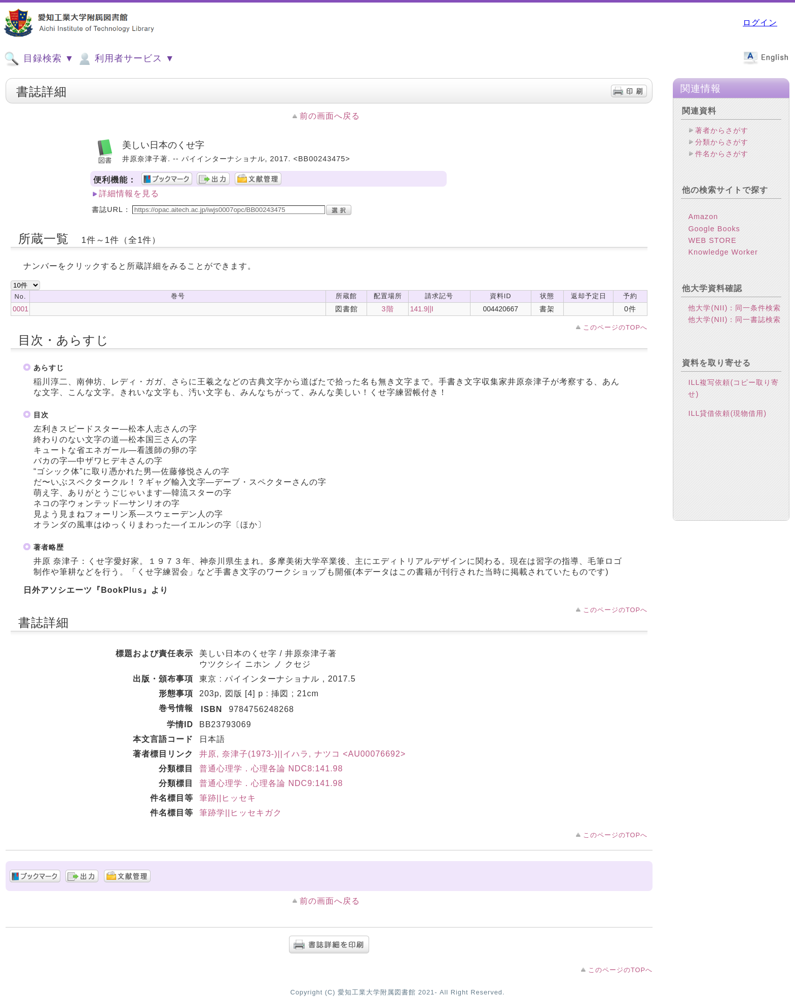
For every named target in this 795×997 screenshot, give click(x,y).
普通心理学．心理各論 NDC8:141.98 (271, 768)
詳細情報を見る (129, 193)
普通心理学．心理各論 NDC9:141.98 (271, 783)
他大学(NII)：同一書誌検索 (734, 319)
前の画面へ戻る (330, 116)
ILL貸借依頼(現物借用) (727, 413)
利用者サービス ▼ (125, 58)
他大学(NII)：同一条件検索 (734, 308)
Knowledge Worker (722, 252)
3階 (388, 309)
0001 (20, 309)
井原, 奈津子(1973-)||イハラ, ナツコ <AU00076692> (302, 754)
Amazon (703, 216)
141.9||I (421, 309)
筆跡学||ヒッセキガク (240, 812)
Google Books (714, 229)
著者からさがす (721, 130)
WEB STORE (712, 240)
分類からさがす (721, 142)
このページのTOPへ (615, 327)
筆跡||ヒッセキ (227, 798)
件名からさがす (721, 154)
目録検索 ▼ (39, 58)
